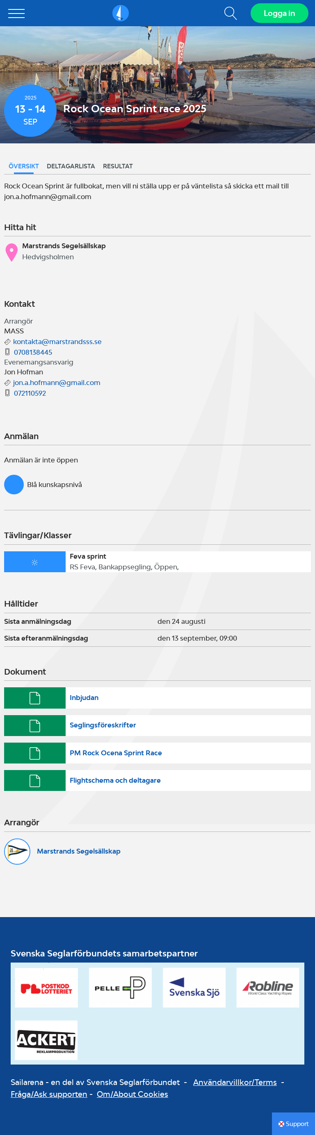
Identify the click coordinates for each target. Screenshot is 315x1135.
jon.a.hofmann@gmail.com (56, 382)
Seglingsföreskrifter (103, 725)
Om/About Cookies (132, 1094)
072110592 (30, 393)
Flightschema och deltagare (115, 780)
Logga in (279, 13)
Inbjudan (84, 697)
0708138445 (33, 352)
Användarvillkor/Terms (235, 1082)
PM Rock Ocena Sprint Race (116, 753)
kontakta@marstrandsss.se (57, 342)
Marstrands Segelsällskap (79, 851)
